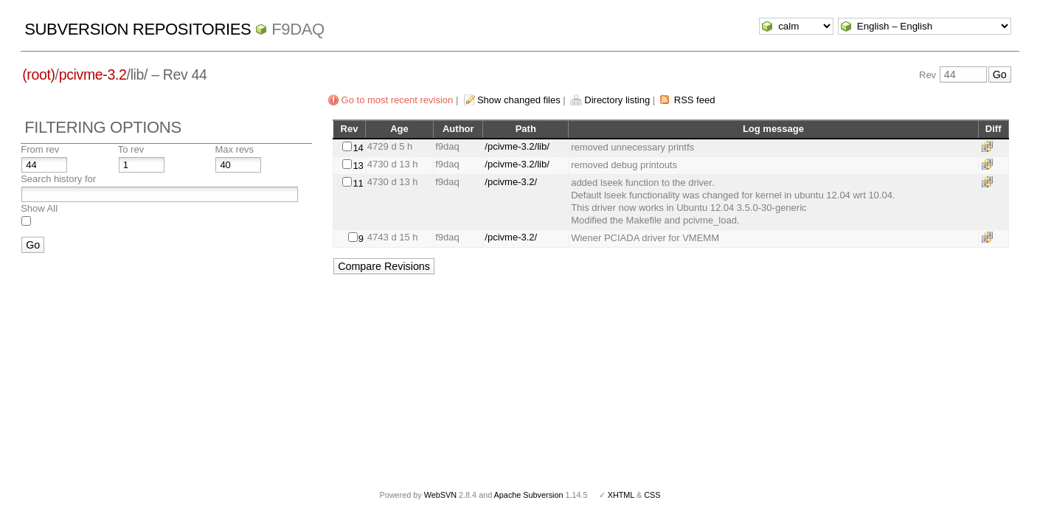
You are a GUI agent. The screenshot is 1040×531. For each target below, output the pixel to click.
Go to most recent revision (398, 99)
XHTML (621, 494)
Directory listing (617, 99)
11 (358, 183)
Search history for (58, 178)
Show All (39, 208)
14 (358, 147)
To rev (131, 149)
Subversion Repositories (137, 29)
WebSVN (440, 494)
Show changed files (519, 99)
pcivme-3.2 (93, 74)
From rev (40, 149)
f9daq (298, 29)
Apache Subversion (529, 494)
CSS (652, 494)
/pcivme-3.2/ (511, 181)
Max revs (234, 149)
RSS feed (694, 99)
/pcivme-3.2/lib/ (517, 146)
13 (358, 165)
